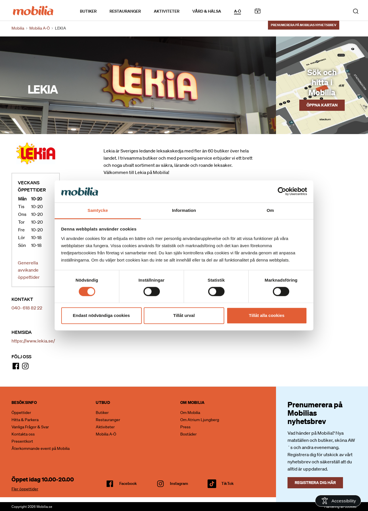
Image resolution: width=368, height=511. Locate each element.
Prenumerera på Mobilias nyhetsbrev (303, 25)
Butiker (88, 11)
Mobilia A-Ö (106, 434)
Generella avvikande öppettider (29, 270)
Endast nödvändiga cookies (101, 315)
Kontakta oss (23, 434)
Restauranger (125, 11)
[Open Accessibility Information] (338, 501)
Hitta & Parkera (25, 419)
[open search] (355, 11)
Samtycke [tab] (98, 210)
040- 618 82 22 (27, 308)
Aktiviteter (166, 11)
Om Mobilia (190, 412)
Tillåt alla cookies (267, 315)
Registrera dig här (315, 482)
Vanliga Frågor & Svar (30, 426)
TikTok (227, 483)
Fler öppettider (25, 488)
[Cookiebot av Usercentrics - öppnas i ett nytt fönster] (282, 191)
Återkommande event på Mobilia (41, 448)
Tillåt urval (184, 315)
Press (185, 426)
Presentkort (22, 441)
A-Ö (237, 11)
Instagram (179, 483)
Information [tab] (184, 210)
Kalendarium (257, 11)
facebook (128, 483)
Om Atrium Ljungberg (199, 419)
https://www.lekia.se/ (33, 341)
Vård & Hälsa (206, 11)
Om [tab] (270, 210)
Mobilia (18, 28)
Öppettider (21, 412)
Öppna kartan (322, 105)
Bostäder (188, 434)
